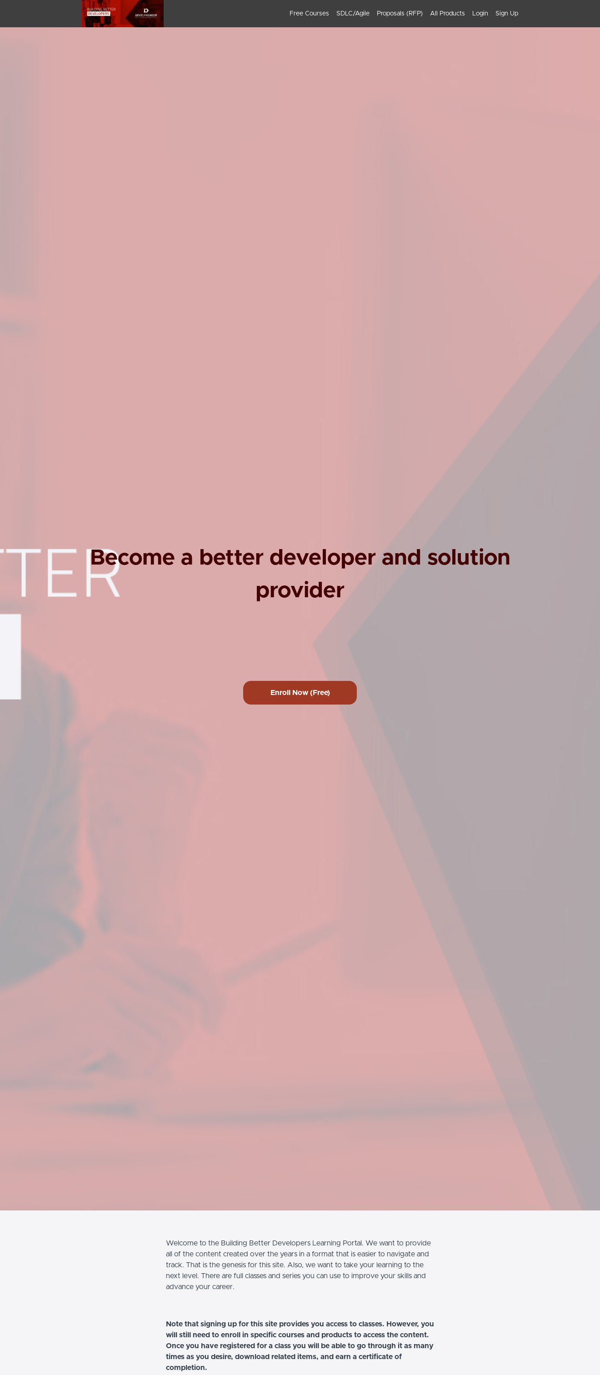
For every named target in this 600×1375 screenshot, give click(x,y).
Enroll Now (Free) (300, 692)
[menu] (400, 13)
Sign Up (506, 13)
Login (480, 13)
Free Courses (309, 13)
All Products (447, 13)
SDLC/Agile (353, 13)
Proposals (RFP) (400, 13)
